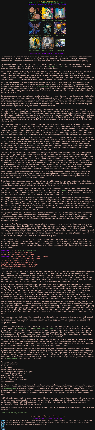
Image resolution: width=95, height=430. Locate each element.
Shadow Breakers (13, 358)
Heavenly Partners (55, 66)
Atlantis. (65, 190)
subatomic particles (24, 328)
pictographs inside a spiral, (43, 328)
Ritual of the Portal (41, 87)
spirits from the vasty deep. (27, 250)
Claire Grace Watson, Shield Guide (14, 413)
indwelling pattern (10, 389)
